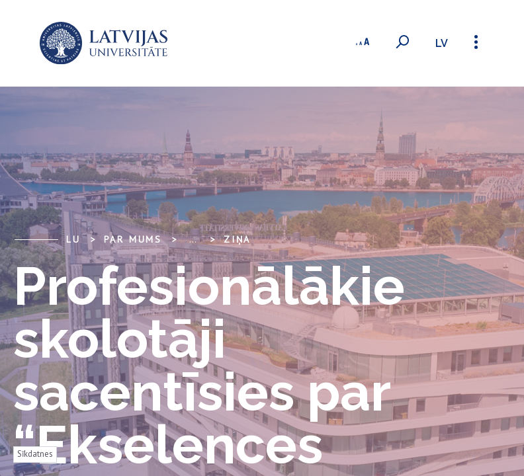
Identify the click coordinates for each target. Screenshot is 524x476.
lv (441, 43)
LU (73, 239)
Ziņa (237, 239)
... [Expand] (192, 239)
